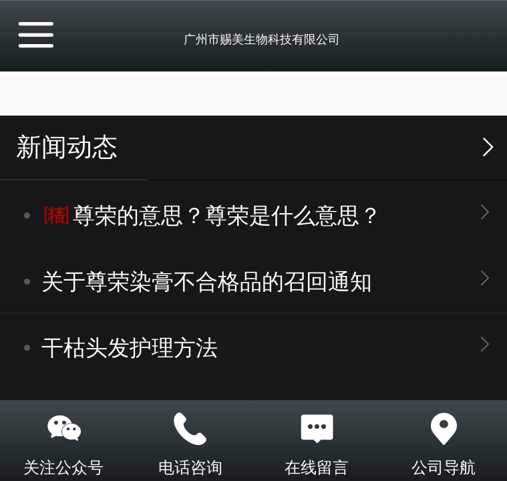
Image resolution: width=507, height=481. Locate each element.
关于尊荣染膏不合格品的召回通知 (206, 281)
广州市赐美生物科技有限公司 (262, 39)
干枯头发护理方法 (129, 347)
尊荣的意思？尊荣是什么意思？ (227, 215)
